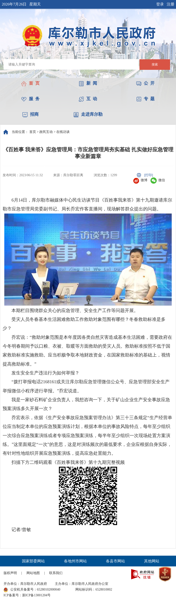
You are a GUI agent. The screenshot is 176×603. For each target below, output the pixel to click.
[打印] (148, 175)
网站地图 (33, 573)
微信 (157, 180)
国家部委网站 (33, 561)
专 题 (145, 98)
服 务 (30, 98)
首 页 (30, 83)
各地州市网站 (75, 561)
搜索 (155, 64)
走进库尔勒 (88, 114)
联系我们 (55, 573)
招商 (30, 114)
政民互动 (46, 132)
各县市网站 (115, 561)
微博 (140, 180)
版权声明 (10, 573)
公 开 (145, 83)
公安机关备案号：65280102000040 (32, 589)
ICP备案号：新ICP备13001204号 (27, 595)
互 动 (88, 98)
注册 (170, 4)
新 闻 (88, 83)
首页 (32, 132)
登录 (160, 4)
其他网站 (151, 561)
